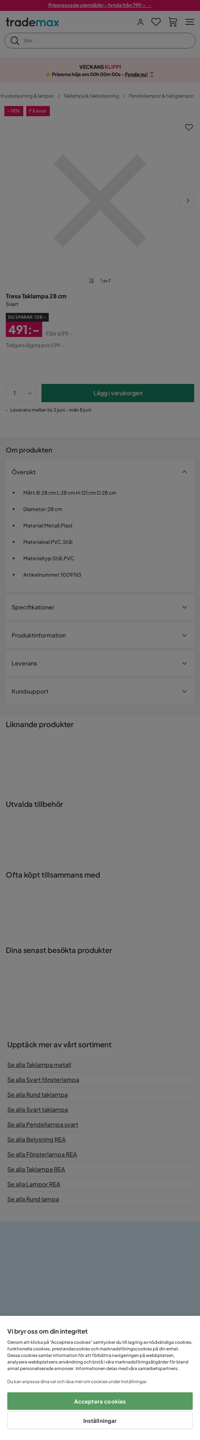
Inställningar (100, 1420)
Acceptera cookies (100, 1401)
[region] (100, 1378)
